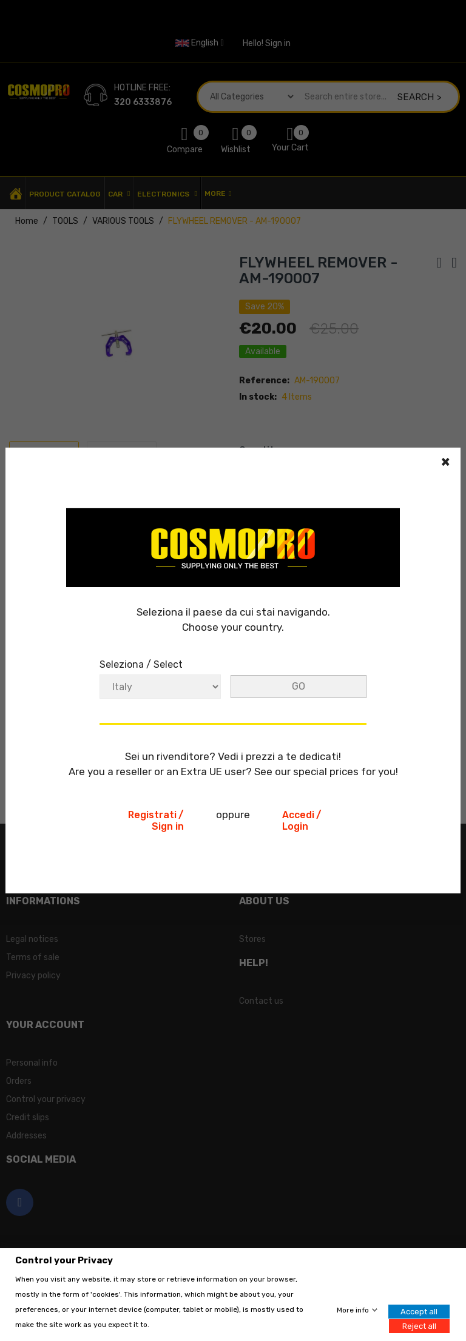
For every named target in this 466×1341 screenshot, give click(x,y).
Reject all (419, 1325)
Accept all (418, 1311)
